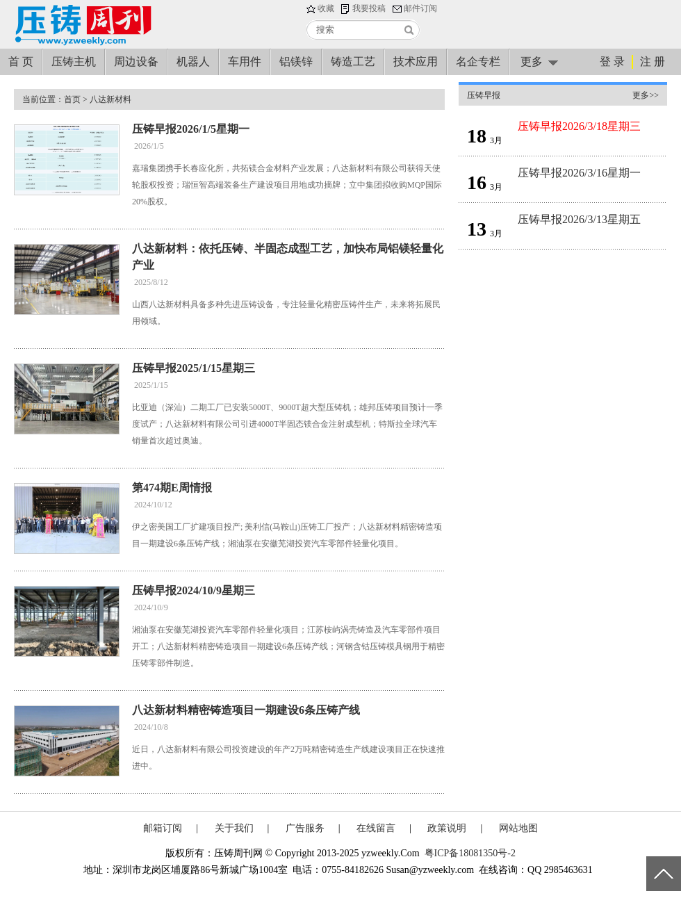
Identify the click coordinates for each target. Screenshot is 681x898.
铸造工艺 (353, 61)
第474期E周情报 (172, 487)
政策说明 (446, 828)
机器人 (193, 61)
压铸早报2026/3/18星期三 (579, 126)
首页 (72, 99)
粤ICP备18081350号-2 (470, 853)
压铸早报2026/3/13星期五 (579, 219)
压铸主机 (73, 61)
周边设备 (136, 61)
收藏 (326, 8)
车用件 (244, 61)
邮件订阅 (420, 8)
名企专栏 (478, 61)
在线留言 (375, 828)
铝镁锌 (296, 61)
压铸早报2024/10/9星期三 (193, 590)
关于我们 (234, 828)
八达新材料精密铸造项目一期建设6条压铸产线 (246, 710)
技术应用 (415, 61)
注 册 (652, 61)
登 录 (612, 61)
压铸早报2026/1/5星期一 (190, 129)
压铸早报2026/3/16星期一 (579, 173)
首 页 (20, 61)
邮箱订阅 (162, 828)
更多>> (645, 95)
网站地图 (518, 828)
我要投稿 (369, 8)
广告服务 (305, 828)
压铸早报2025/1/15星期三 (193, 368)
